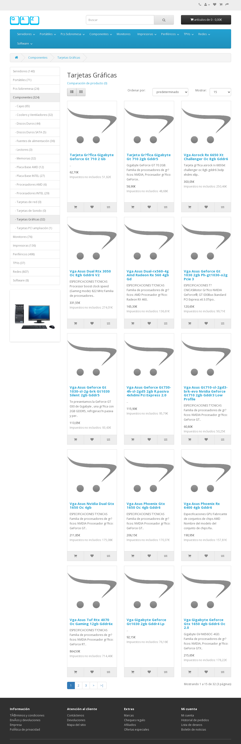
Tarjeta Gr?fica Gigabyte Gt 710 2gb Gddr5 (149, 156)
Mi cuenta (187, 715)
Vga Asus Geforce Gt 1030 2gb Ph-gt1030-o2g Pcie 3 (206, 275)
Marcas (129, 715)
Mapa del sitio (76, 725)
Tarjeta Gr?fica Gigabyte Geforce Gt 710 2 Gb (92, 156)
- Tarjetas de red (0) (27, 202)
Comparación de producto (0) (87, 83)
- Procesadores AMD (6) (30, 185)
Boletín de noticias (193, 730)
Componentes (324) (26, 97)
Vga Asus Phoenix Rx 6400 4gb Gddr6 (202, 505)
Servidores (24, 34)
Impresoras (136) (24, 246)
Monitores (123, 34)
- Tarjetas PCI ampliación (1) (32, 228)
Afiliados (130, 725)
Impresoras (145, 34)
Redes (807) (20, 272)
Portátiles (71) (22, 80)
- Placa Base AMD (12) (28, 167)
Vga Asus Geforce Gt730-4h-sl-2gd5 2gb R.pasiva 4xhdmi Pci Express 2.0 (149, 391)
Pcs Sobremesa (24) (26, 89)
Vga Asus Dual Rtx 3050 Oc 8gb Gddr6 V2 (90, 273)
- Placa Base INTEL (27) (29, 176)
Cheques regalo (134, 720)
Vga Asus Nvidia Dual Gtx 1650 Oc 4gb (92, 505)
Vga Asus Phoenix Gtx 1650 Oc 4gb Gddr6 (146, 505)
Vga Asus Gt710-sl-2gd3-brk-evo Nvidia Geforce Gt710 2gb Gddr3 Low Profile (206, 393)
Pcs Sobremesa (71, 34)
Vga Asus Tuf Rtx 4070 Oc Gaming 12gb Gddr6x (91, 621)
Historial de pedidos (195, 720)
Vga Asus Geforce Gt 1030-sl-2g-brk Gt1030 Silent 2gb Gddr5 (90, 391)
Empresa (16, 725)
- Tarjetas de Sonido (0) (29, 211)
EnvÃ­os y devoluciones (25, 720)
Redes (202, 34)
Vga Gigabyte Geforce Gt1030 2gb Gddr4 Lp (146, 621)
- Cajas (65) (21, 106)
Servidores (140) (24, 71)
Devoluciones (76, 720)
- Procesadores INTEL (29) (31, 193)
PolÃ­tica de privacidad (25, 730)
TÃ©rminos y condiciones (27, 715)
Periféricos (168, 34)
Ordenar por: (136, 90)
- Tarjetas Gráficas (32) (29, 219)
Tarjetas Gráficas (68, 58)
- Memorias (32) (24, 158)
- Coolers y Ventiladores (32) (33, 115)
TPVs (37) (19, 263)
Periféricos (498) (24, 254)
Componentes (98, 34)
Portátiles (46, 34)
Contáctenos (75, 715)
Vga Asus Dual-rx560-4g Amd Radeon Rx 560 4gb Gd (148, 275)
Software (23, 43)
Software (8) (21, 280)
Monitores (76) (22, 237)
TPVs (187, 34)
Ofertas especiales (136, 730)
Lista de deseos (191, 725)
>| (102, 685)
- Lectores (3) (22, 150)
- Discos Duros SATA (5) (29, 132)
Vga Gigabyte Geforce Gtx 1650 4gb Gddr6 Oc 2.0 (204, 623)
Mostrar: (199, 90)
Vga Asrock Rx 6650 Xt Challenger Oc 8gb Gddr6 (206, 156)
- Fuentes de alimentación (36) (34, 141)
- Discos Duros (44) (26, 124)
